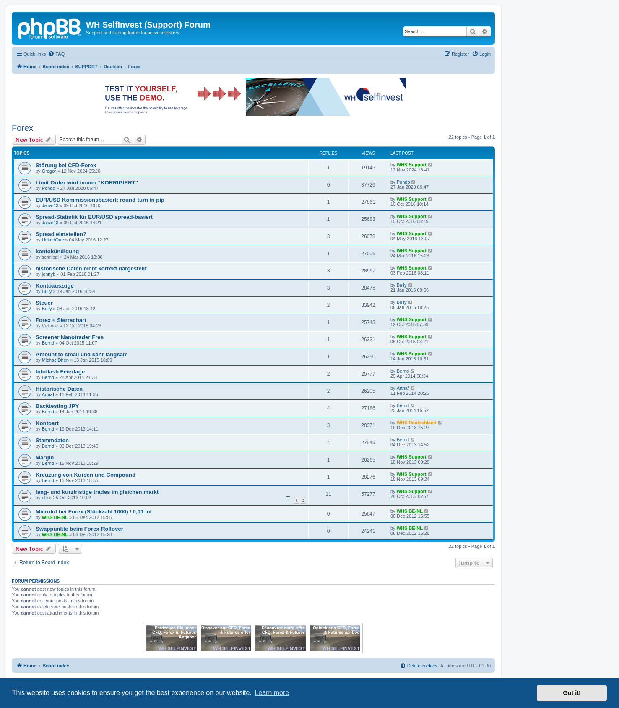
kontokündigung (57, 251)
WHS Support (412, 164)
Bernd (48, 342)
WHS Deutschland (417, 422)
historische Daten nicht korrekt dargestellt (91, 268)
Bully (47, 291)
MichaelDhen (55, 360)
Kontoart (47, 423)
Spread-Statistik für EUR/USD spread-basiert (94, 217)
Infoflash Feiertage (60, 371)
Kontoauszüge (55, 286)
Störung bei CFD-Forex (66, 165)
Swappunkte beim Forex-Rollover (79, 529)
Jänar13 (50, 205)
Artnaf (48, 394)
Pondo (48, 188)
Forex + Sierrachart (61, 320)
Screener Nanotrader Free (70, 337)
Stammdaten (52, 440)
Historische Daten (59, 389)
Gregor (49, 171)
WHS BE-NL (55, 517)
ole (45, 497)
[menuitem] (56, 54)
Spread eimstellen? (61, 234)
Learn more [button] (272, 692)
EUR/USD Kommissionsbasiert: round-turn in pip (100, 200)
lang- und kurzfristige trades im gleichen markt (97, 492)
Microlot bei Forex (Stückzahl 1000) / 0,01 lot (94, 511)
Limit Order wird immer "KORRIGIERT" (87, 182)
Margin (45, 457)
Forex (22, 127)
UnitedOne (53, 239)
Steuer (44, 303)
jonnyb (48, 274)
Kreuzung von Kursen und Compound (85, 475)
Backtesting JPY (57, 406)
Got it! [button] (572, 693)
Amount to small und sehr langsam (82, 354)
